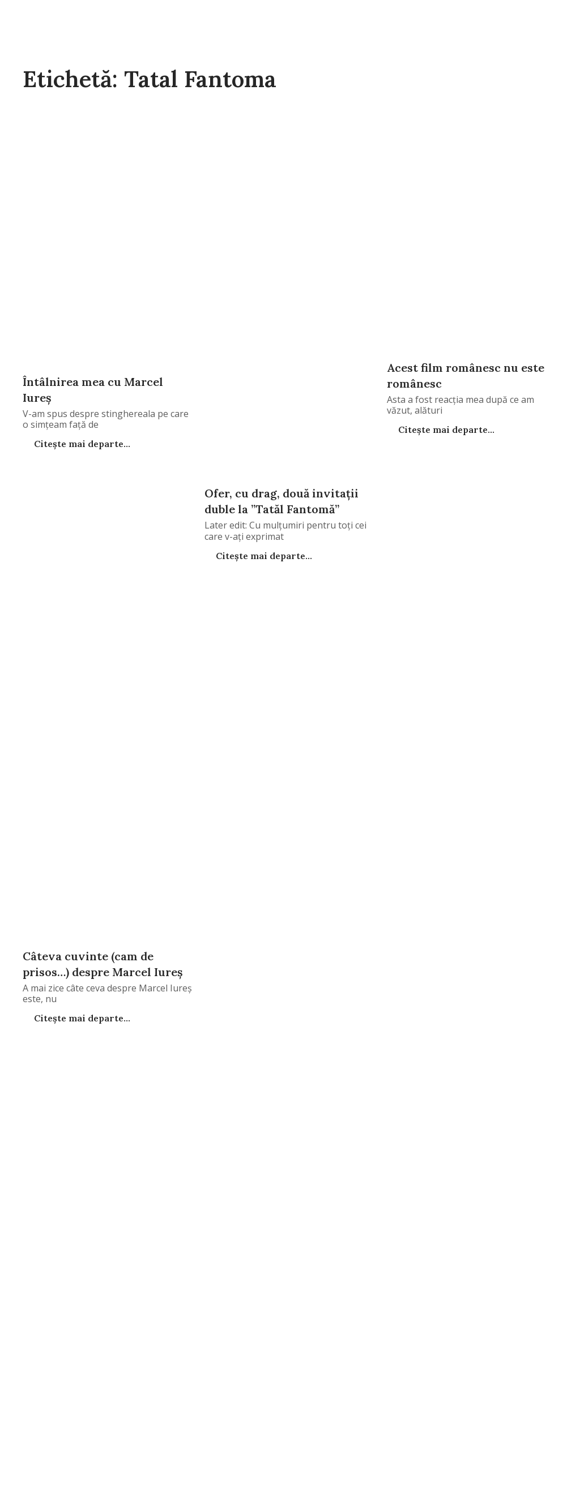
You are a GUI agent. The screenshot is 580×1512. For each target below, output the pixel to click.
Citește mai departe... (81, 443)
